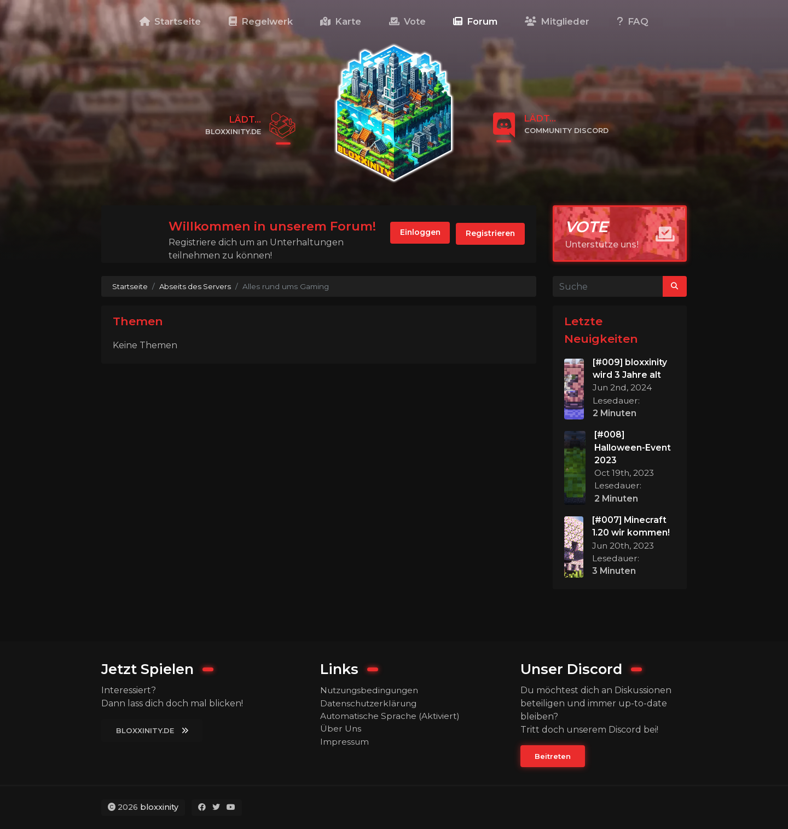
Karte (340, 21)
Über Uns (341, 729)
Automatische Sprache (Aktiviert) (392, 716)
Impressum (345, 742)
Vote (407, 21)
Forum (475, 21)
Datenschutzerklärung (371, 703)
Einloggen (413, 234)
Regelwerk (261, 21)
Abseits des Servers (196, 286)
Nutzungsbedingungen (373, 689)
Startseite (170, 21)
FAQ (632, 21)
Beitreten (553, 756)
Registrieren (488, 234)
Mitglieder (557, 21)
